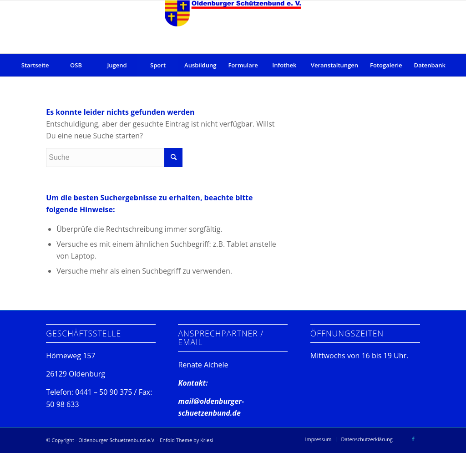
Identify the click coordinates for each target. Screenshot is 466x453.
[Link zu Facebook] (413, 439)
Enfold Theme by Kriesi (186, 440)
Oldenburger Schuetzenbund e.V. (117, 440)
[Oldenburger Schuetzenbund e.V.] (233, 26)
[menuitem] (35, 65)
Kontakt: (193, 383)
